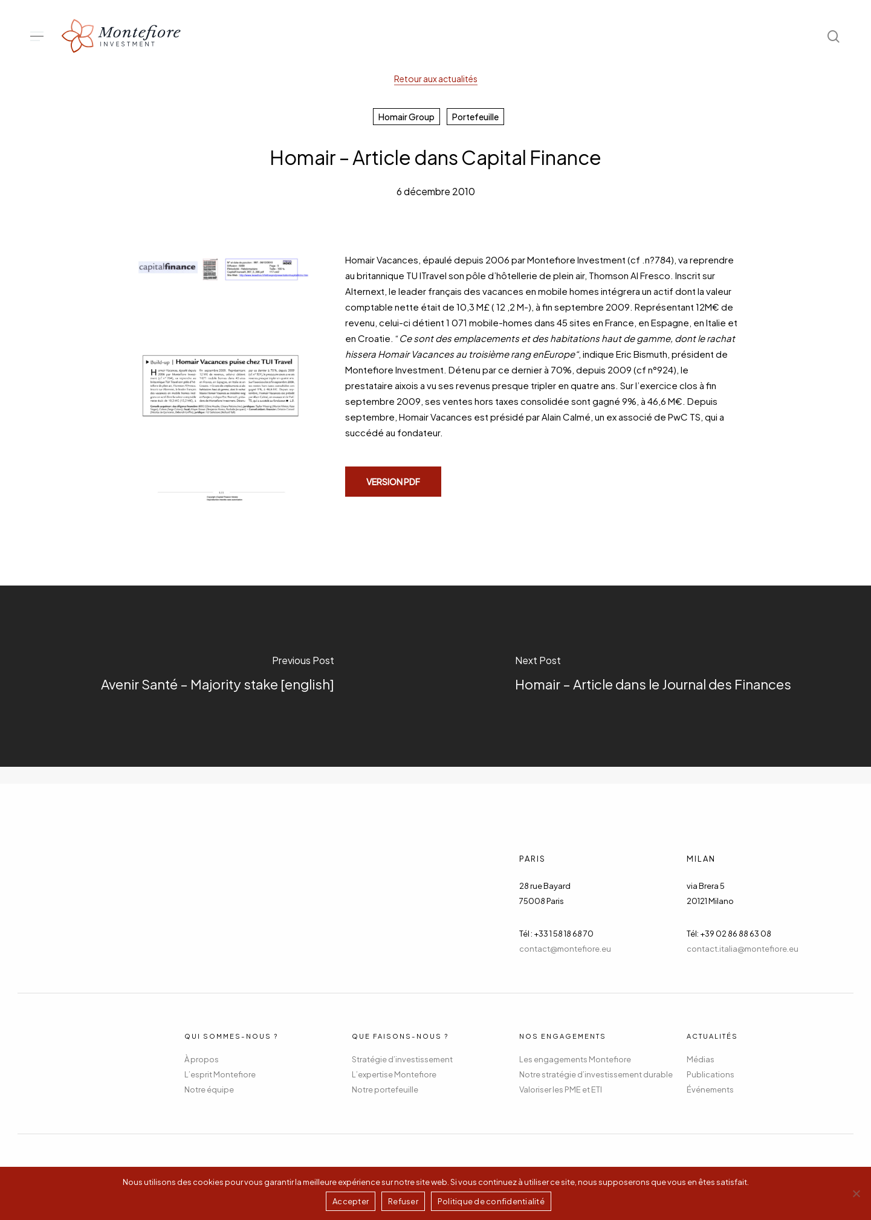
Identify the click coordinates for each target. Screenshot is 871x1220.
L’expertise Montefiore (394, 1074)
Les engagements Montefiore (575, 1059)
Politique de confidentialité (491, 1201)
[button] (37, 36)
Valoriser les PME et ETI (560, 1089)
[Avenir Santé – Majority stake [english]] (218, 676)
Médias (700, 1059)
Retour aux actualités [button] (436, 78)
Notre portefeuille (385, 1089)
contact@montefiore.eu (565, 949)
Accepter (350, 1201)
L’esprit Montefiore (220, 1074)
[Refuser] (856, 1193)
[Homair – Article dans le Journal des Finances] (654, 676)
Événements (710, 1089)
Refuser (403, 1201)
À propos (201, 1059)
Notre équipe (209, 1089)
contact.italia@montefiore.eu (742, 949)
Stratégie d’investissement (402, 1059)
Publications (710, 1074)
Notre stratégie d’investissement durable (596, 1074)
